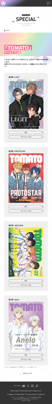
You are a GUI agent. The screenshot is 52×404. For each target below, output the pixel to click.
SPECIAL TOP (27, 373)
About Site (20, 394)
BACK (7, 30)
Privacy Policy (31, 394)
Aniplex (40, 394)
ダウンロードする (26, 137)
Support (12, 394)
